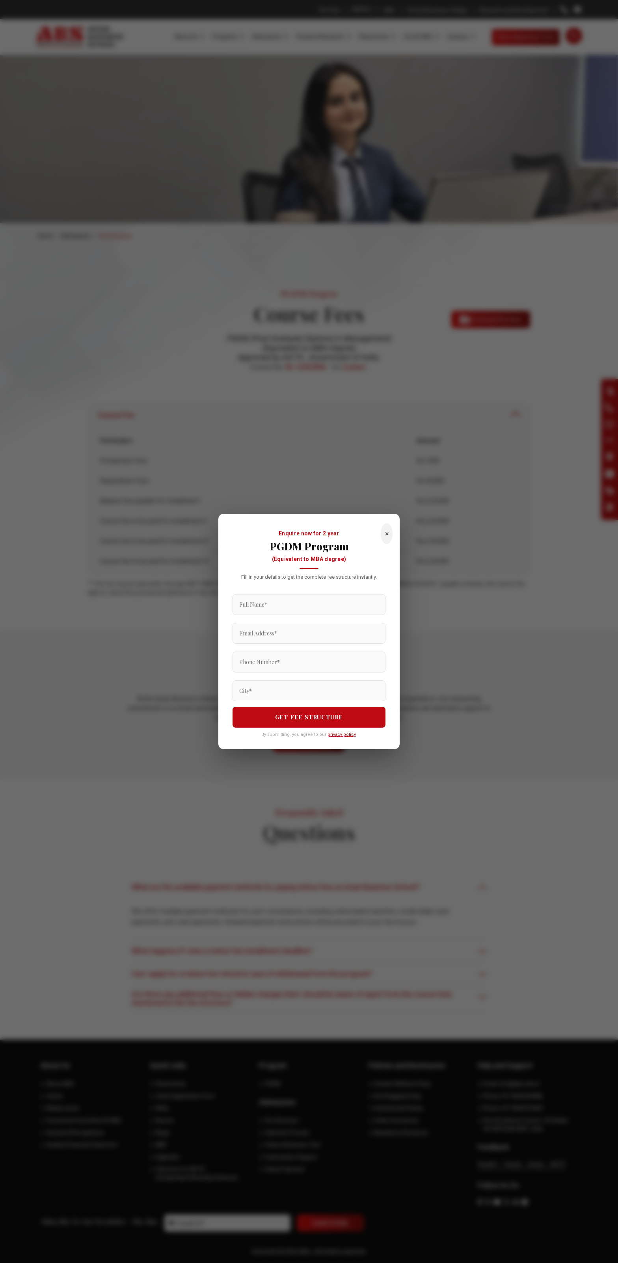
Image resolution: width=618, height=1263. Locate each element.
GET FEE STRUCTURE (309, 717)
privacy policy (342, 734)
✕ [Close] (387, 533)
